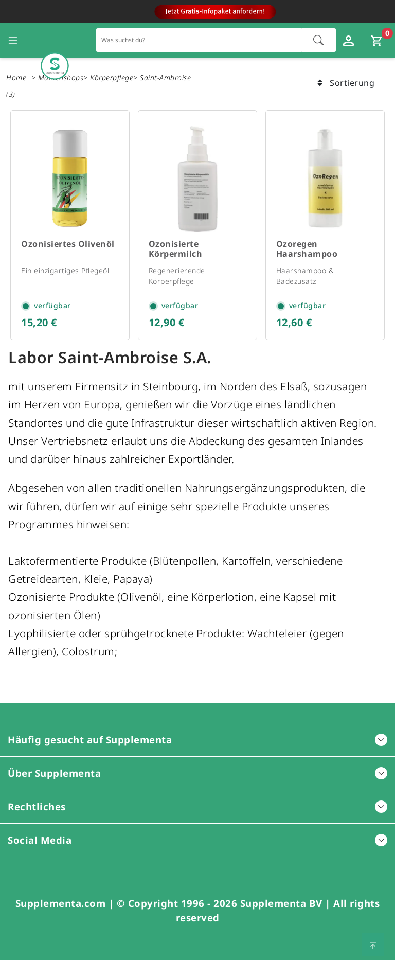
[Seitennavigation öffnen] (13, 40)
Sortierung (345, 82)
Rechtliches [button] (197, 807)
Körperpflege (111, 77)
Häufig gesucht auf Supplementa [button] (197, 740)
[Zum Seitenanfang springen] (373, 944)
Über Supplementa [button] (197, 774)
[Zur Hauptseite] (55, 40)
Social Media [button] (197, 840)
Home (16, 77)
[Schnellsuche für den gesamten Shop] (199, 39)
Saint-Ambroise (165, 77)
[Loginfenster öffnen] (350, 40)
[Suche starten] (318, 40)
